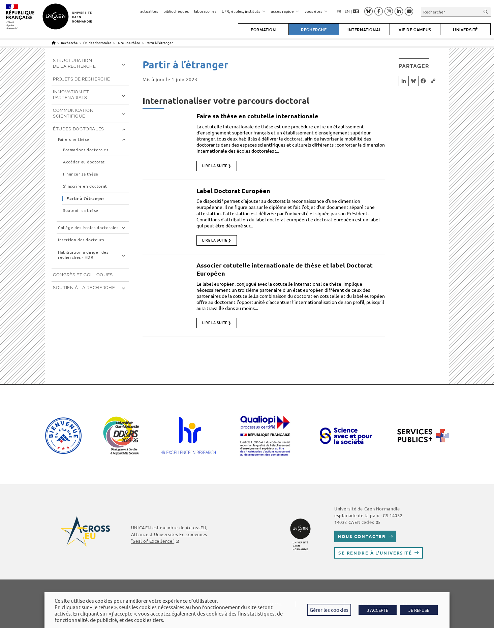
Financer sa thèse (80, 174)
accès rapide (285, 11)
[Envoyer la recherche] (486, 11)
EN (347, 11)
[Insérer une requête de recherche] (456, 11)
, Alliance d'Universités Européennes (169, 534)
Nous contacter (362, 536)
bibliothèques (176, 11)
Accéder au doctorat (84, 161)
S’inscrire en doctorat (85, 186)
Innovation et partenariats (71, 94)
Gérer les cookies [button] (329, 609)
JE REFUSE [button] (418, 610)
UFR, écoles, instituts (244, 11)
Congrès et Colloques (83, 274)
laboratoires (205, 11)
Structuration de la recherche (74, 63)
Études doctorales (78, 128)
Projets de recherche (81, 79)
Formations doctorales (85, 149)
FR (339, 11)
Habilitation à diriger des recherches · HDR (83, 255)
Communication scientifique (73, 113)
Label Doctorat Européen (233, 190)
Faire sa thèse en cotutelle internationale (257, 116)
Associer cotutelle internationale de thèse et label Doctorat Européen (284, 269)
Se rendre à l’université (375, 553)
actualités (149, 11)
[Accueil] (54, 42)
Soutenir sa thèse (80, 210)
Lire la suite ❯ (216, 166)
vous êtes (316, 11)
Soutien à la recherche (84, 287)
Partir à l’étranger (159, 42)
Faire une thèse (73, 139)
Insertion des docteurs (81, 239)
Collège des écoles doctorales (88, 227)
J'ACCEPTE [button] (377, 610)
